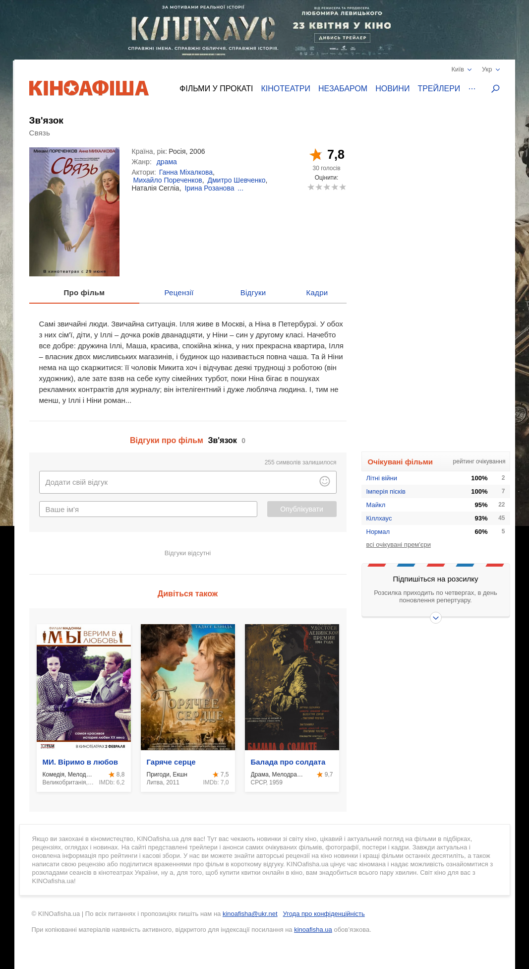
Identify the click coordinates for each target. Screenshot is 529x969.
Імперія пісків (386, 491)
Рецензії (178, 292)
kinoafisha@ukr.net (250, 913)
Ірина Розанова (209, 188)
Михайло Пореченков (167, 180)
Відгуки (253, 292)
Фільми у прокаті (216, 88)
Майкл (376, 505)
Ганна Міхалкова (186, 172)
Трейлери (438, 88)
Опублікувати (301, 509)
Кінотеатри (285, 88)
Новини (392, 88)
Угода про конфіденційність (324, 913)
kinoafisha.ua (313, 929)
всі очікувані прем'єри (398, 544)
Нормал (378, 531)
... (240, 188)
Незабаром (342, 88)
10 (342, 187)
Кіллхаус (379, 518)
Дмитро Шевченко (237, 180)
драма (167, 162)
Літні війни (382, 478)
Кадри (317, 292)
